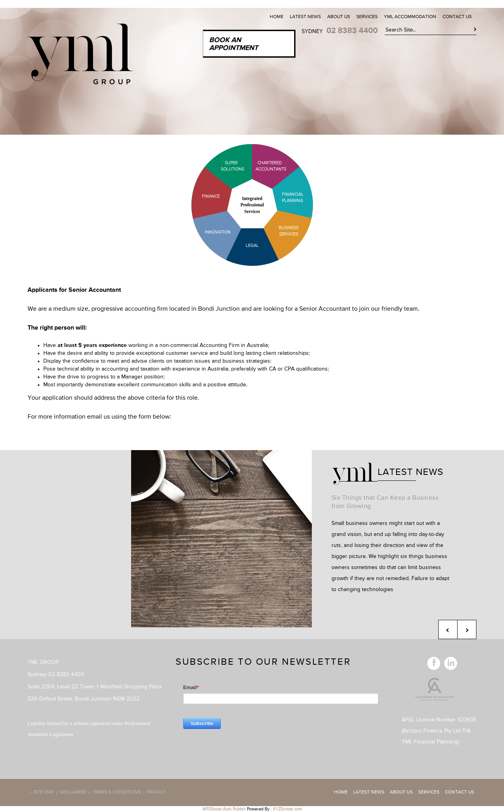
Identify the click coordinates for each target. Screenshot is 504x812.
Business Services (288, 231)
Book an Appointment (233, 44)
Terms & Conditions (116, 792)
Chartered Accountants (264, 166)
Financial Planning (293, 197)
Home (277, 17)
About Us (338, 17)
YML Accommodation (410, 17)
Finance (211, 196)
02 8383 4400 (352, 31)
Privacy (156, 792)
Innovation (218, 232)
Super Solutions (226, 166)
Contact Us (457, 17)
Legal (252, 245)
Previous (448, 629)
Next (466, 629)
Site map (43, 792)
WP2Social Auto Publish (224, 809)
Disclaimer (73, 792)
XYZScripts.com (287, 809)
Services (367, 17)
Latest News (305, 17)
